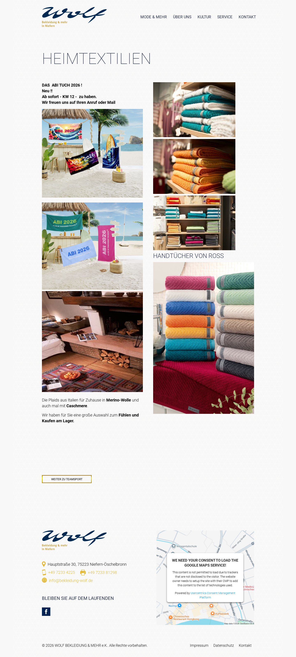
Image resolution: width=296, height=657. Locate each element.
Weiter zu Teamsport (66, 479)
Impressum (199, 645)
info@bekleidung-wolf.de (71, 580)
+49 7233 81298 (102, 572)
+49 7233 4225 (61, 572)
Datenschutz (223, 645)
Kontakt (245, 645)
